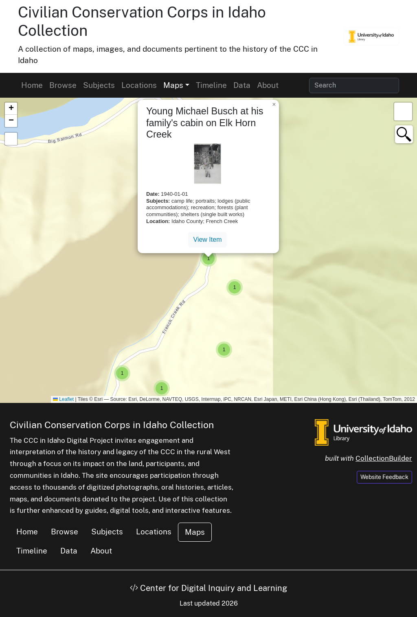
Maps (195, 531)
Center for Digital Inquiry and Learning (208, 588)
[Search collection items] (354, 85)
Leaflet (63, 399)
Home (32, 85)
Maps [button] (173, 85)
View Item (207, 239)
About (268, 85)
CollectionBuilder (384, 458)
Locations (139, 85)
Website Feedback (384, 477)
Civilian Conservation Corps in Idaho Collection (112, 424)
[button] (122, 373)
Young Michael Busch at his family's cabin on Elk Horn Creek (204, 122)
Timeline (211, 85)
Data (241, 85)
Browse (63, 85)
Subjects (99, 85)
